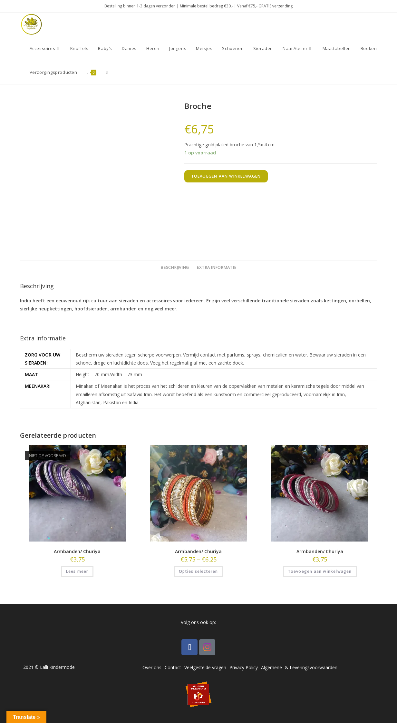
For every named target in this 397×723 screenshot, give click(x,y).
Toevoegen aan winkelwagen (226, 176)
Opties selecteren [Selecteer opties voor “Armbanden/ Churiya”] (198, 571)
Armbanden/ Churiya (77, 551)
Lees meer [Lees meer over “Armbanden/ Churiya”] (77, 571)
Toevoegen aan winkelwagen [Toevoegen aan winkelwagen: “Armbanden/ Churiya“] (320, 571)
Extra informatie (217, 267)
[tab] (174, 267)
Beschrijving (174, 267)
